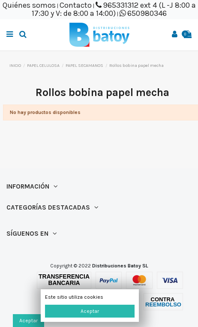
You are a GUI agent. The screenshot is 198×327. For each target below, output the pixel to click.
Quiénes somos (29, 5)
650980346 (147, 13)
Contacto (76, 5)
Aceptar (90, 311)
